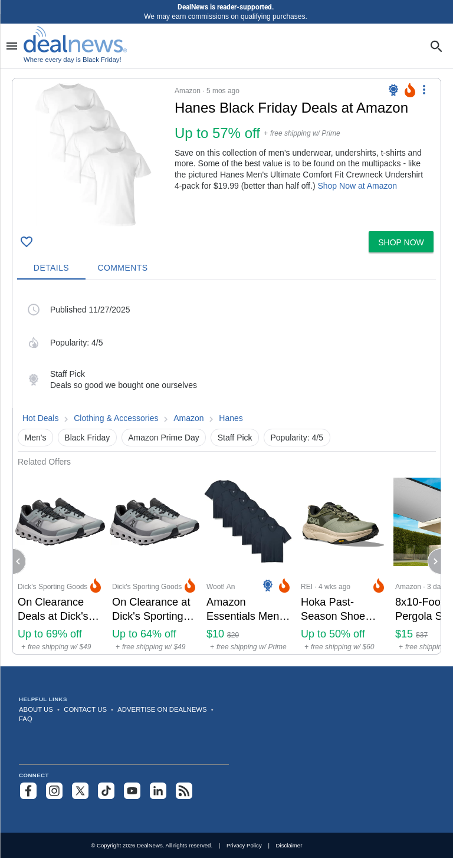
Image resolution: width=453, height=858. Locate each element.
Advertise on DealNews (161, 709)
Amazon (188, 418)
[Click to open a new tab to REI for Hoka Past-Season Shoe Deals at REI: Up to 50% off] (343, 560)
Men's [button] (36, 437)
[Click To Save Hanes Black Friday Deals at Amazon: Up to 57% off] (26, 242)
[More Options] (424, 89)
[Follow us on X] (80, 790)
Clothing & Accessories (116, 418)
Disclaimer (289, 845)
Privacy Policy (244, 845)
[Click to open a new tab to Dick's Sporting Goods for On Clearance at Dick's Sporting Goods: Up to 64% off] (154, 560)
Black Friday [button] (87, 437)
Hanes (230, 418)
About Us (36, 709)
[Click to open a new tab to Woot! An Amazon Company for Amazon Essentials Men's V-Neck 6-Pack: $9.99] (249, 560)
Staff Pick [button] (235, 437)
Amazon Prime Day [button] (163, 437)
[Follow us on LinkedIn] (158, 790)
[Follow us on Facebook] (28, 790)
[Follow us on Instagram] (54, 790)
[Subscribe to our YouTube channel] (132, 790)
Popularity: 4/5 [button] (297, 437)
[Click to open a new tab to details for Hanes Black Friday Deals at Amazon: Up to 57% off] (93, 154)
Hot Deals (40, 418)
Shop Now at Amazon (357, 185)
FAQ (25, 718)
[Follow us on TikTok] (106, 790)
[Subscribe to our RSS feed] (184, 790)
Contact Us (85, 709)
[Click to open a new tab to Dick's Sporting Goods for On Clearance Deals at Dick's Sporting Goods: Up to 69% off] (60, 560)
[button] (226, 152)
